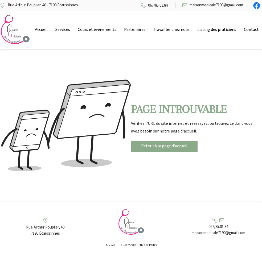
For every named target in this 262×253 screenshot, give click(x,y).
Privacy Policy (147, 245)
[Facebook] (256, 5)
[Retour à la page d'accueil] (164, 146)
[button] (62, 29)
